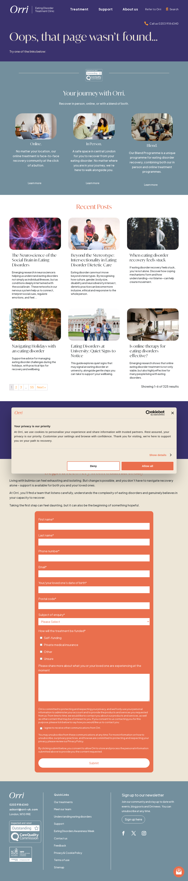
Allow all (147, 466)
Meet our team (62, 809)
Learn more (34, 183)
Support (59, 823)
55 (32, 387)
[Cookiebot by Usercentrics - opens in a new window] (148, 413)
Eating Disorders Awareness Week (74, 831)
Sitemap (59, 867)
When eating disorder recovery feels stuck (149, 257)
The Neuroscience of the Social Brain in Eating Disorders (34, 260)
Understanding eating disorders (73, 816)
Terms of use (61, 860)
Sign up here (133, 819)
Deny (93, 466)
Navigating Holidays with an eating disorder (34, 348)
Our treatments (63, 802)
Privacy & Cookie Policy (68, 852)
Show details (158, 455)
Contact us (60, 838)
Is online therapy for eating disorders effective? (147, 351)
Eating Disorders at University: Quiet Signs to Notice (93, 351)
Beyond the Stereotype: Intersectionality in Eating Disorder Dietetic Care (93, 260)
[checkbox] (93, 647)
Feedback (60, 845)
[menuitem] (79, 9)
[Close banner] (172, 413)
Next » (41, 387)
